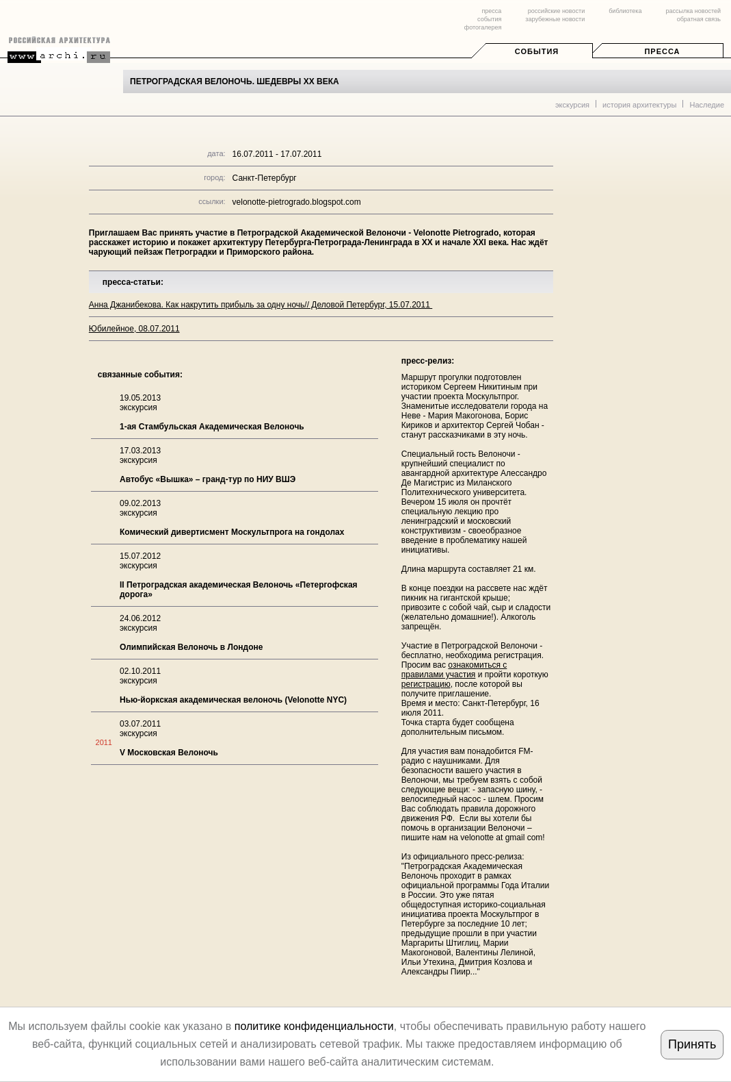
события (489, 19)
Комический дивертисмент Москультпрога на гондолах (232, 532)
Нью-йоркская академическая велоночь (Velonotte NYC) (233, 700)
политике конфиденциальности (314, 1026)
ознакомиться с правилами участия (454, 669)
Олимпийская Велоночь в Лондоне (191, 647)
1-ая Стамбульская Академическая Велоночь (212, 426)
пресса (491, 11)
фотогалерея (482, 27)
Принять (692, 1044)
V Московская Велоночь (169, 752)
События (537, 51)
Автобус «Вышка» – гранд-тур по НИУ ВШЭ (207, 479)
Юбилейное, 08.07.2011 (134, 329)
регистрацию (426, 684)
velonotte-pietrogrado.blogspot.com (296, 202)
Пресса (662, 51)
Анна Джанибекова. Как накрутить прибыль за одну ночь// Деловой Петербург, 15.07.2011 (260, 305)
